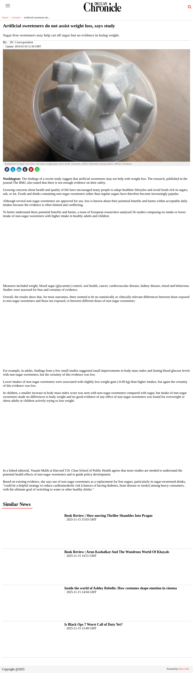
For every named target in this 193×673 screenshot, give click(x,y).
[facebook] (7, 168)
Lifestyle (17, 17)
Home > (6, 17)
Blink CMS (183, 669)
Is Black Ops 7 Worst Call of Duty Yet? (93, 624)
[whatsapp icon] (38, 168)
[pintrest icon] (31, 168)
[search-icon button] (189, 7)
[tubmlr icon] (25, 168)
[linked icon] (19, 168)
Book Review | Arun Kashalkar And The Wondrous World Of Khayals (116, 552)
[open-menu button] (8, 6)
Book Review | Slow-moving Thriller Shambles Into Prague (108, 516)
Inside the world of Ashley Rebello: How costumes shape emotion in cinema (120, 588)
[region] (96, 250)
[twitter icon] (13, 168)
